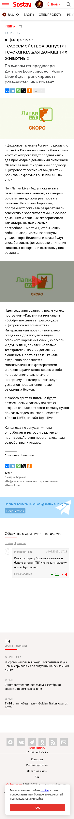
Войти (9, 543)
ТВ (7, 641)
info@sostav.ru (37, 747)
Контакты (37, 759)
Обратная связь (37, 771)
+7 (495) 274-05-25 (37, 751)
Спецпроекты (50, 14)
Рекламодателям (37, 765)
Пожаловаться (23, 573)
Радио (10, 14)
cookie (45, 790)
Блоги (28, 14)
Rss (37, 776)
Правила (20, 543)
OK (38, 807)
